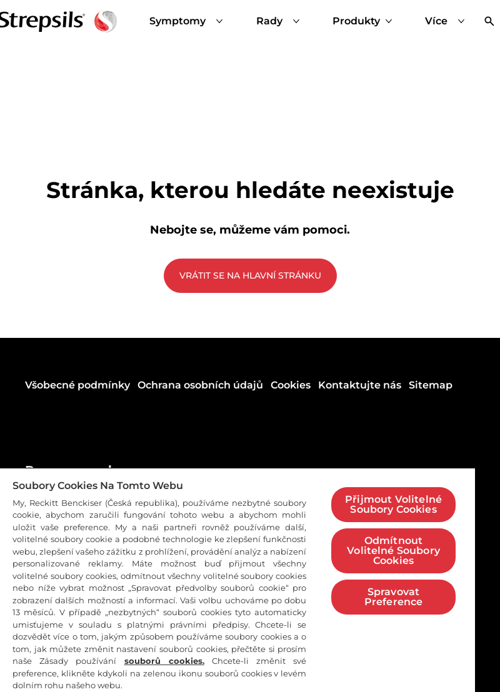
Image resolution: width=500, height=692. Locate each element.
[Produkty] (356, 21)
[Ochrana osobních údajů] (200, 385)
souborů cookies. (164, 661)
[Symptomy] (189, 21)
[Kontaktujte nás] (359, 385)
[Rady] (281, 21)
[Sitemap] (430, 385)
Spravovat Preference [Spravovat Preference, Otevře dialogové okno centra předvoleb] (393, 597)
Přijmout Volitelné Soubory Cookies (393, 504)
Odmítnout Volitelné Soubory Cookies (393, 550)
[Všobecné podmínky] (77, 385)
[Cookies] (291, 385)
